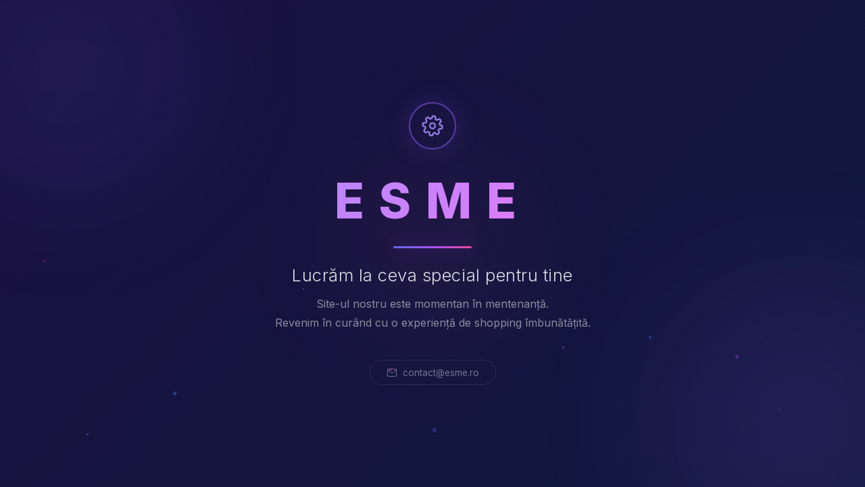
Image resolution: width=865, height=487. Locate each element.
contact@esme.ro (433, 372)
